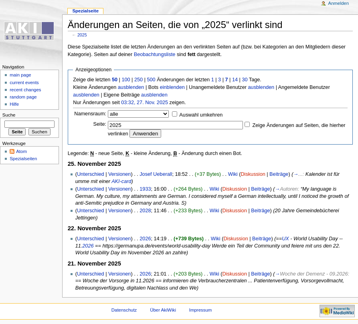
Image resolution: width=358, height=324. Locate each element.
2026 (145, 238)
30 (244, 80)
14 (235, 80)
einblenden (172, 87)
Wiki (233, 174)
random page (23, 97)
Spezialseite (85, 10)
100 (125, 80)
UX (285, 238)
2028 (145, 210)
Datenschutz (124, 310)
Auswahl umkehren (200, 115)
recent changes (25, 89)
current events (24, 82)
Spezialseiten (23, 158)
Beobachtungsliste (155, 54)
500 (151, 80)
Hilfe (14, 104)
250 (138, 80)
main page (20, 74)
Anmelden (338, 3)
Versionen (119, 174)
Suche (9, 115)
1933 (145, 189)
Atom (21, 151)
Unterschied (90, 174)
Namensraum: (90, 114)
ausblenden (131, 87)
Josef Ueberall (156, 174)
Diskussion (253, 174)
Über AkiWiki (163, 310)
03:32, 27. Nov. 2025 (144, 102)
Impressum (200, 310)
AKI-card (121, 181)
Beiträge (278, 174)
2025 (82, 34)
